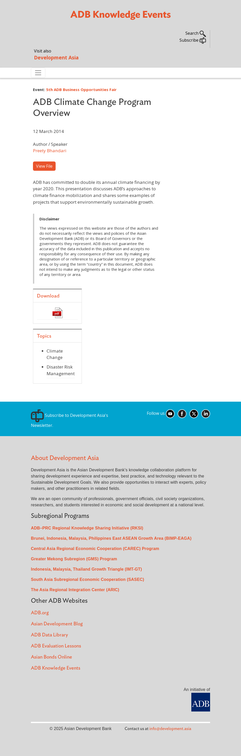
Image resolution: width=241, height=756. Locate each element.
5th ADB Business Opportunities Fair (81, 89)
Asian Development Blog (57, 624)
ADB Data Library (49, 635)
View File (44, 166)
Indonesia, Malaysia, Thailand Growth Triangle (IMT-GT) (86, 569)
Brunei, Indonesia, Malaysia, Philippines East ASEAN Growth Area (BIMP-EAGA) (111, 538)
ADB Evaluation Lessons (56, 646)
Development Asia (56, 57)
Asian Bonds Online (51, 657)
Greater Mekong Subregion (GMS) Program (74, 559)
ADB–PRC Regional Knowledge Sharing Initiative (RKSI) (87, 528)
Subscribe (192, 40)
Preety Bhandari (49, 151)
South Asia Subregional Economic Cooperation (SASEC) (87, 579)
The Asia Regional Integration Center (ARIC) (75, 590)
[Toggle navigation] (38, 73)
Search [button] (195, 33)
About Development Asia (65, 458)
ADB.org (40, 612)
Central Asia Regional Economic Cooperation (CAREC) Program (95, 548)
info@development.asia (170, 729)
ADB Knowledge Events (55, 668)
